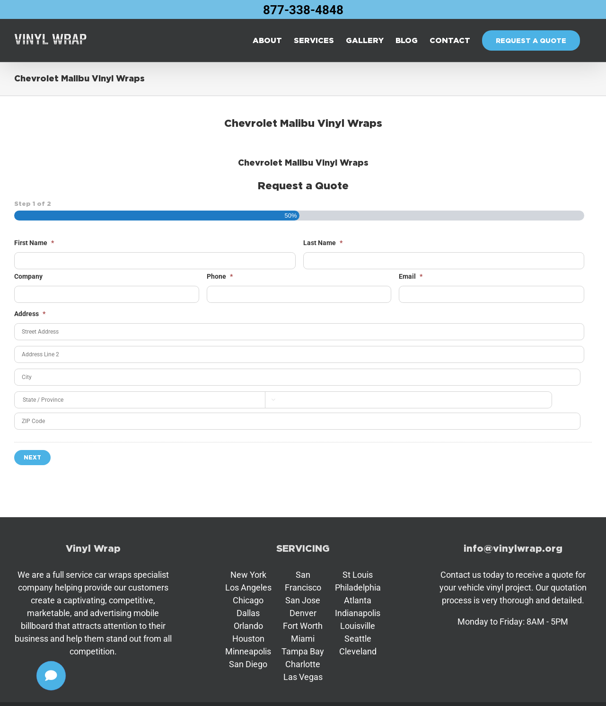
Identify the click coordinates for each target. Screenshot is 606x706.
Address (29, 314)
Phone (220, 276)
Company (28, 276)
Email (410, 276)
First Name (34, 243)
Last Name (323, 243)
